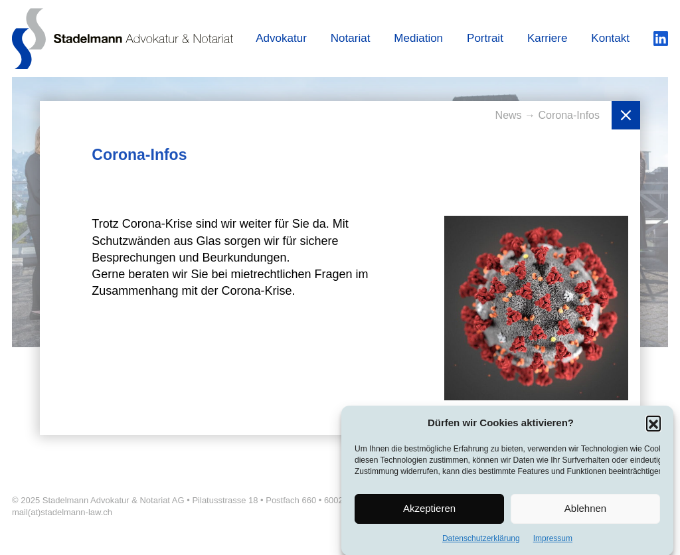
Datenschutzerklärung (481, 541)
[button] (653, 427)
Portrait (485, 38)
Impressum (552, 541)
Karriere (547, 38)
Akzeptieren (429, 512)
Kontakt (610, 38)
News (510, 115)
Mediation (418, 38)
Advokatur (281, 38)
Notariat (351, 38)
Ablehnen (585, 512)
